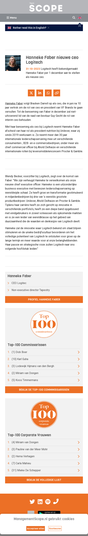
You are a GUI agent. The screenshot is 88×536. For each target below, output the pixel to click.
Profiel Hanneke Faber (44, 299)
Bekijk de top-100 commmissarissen (44, 389)
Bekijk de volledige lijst (44, 480)
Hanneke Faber (14, 103)
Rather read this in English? (27, 28)
